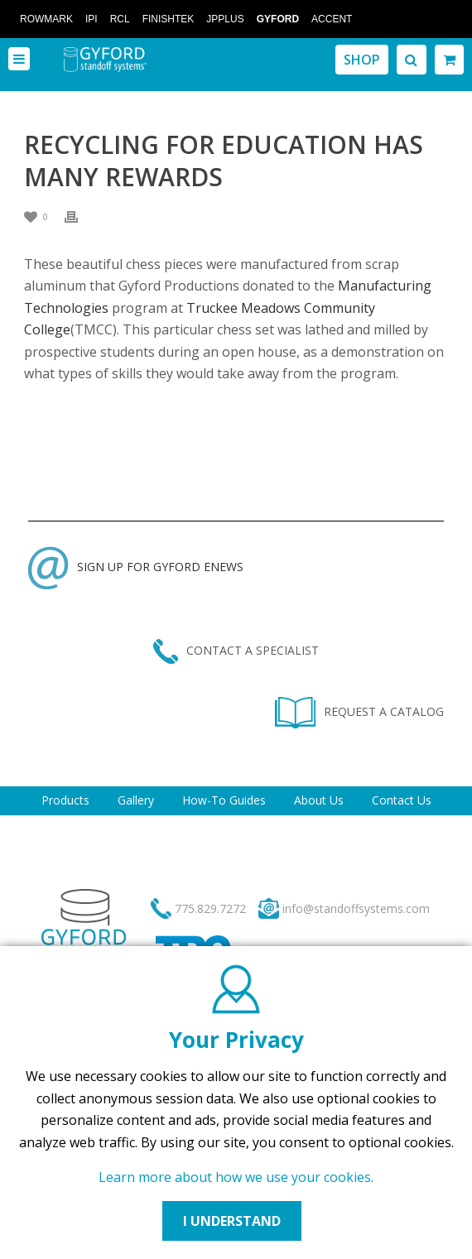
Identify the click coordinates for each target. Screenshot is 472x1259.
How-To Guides (224, 800)
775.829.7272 (210, 908)
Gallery (136, 800)
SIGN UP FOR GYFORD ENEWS (135, 566)
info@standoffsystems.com (356, 908)
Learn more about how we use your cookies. (236, 1177)
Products (65, 800)
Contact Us (401, 800)
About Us (319, 800)
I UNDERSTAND (232, 1221)
